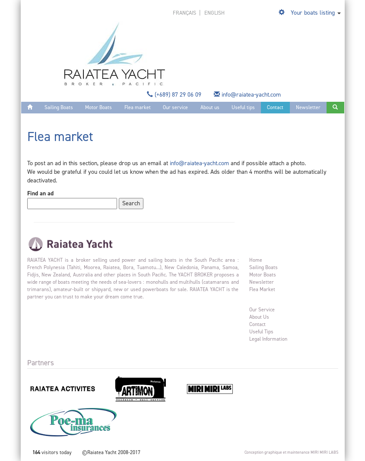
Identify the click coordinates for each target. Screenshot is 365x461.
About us (209, 107)
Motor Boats (98, 107)
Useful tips (243, 107)
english (214, 12)
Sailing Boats (58, 107)
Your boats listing (313, 13)
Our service (175, 107)
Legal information (268, 339)
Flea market (137, 107)
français (185, 12)
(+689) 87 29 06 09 (175, 95)
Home (255, 260)
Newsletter (308, 107)
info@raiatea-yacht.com (248, 95)
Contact (275, 107)
